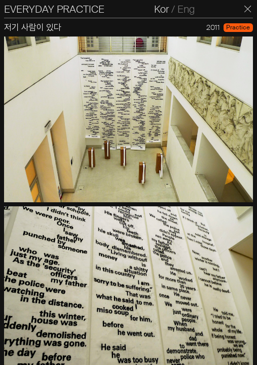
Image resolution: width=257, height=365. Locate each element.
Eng (186, 9)
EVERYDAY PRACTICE (54, 9)
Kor (161, 9)
